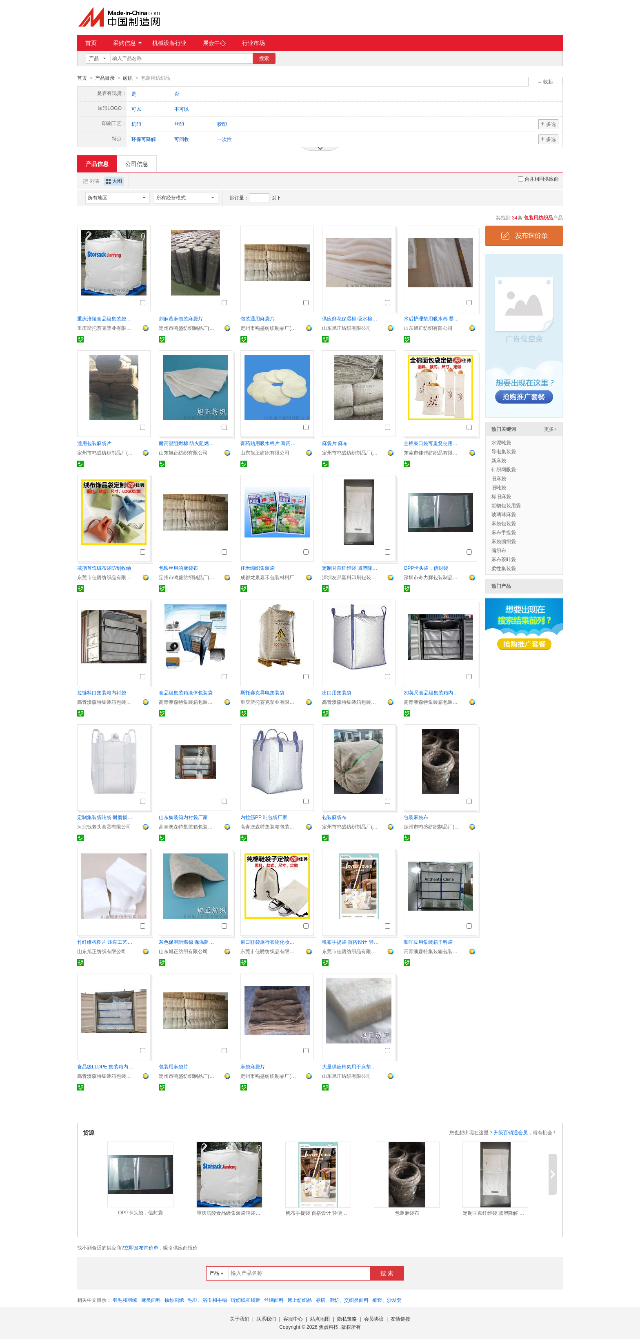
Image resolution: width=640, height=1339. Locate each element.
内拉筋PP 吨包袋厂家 (263, 817)
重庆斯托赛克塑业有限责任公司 (105, 328)
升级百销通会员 (510, 1132)
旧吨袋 (498, 487)
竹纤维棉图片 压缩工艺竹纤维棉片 (105, 942)
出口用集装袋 (336, 692)
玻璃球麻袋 (503, 514)
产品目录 (105, 78)
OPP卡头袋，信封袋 (426, 568)
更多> (550, 429)
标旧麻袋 (501, 496)
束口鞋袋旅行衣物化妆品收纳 (269, 942)
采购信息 (127, 43)
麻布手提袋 (503, 532)
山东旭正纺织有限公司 (346, 328)
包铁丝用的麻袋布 (178, 568)
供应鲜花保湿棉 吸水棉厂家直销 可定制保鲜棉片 (350, 318)
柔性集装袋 (503, 568)
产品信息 (97, 163)
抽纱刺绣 (174, 1300)
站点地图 (320, 1318)
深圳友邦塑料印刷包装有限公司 (350, 577)
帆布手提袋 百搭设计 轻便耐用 (350, 942)
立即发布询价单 (141, 1247)
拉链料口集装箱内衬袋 (101, 692)
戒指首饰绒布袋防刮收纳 (104, 568)
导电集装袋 (503, 451)
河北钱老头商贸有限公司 (104, 826)
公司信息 (136, 163)
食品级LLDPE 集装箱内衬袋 (105, 1066)
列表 (91, 181)
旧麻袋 (498, 478)
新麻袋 (498, 460)
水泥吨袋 (501, 442)
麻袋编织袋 (503, 541)
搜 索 (386, 1273)
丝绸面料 (274, 1300)
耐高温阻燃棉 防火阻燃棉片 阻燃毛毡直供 (187, 443)
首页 (91, 43)
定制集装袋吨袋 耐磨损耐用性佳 (105, 817)
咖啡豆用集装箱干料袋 (428, 942)
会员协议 (374, 1318)
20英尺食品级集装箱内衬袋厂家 (432, 692)
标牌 (321, 1300)
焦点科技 (328, 1327)
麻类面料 (151, 1300)
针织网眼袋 (503, 469)
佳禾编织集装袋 (257, 568)
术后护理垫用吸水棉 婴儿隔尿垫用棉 (432, 318)
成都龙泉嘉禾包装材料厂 (267, 577)
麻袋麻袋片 (252, 1066)
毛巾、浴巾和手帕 (207, 1300)
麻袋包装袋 (503, 523)
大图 (114, 181)
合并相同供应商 (538, 178)
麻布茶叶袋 (503, 559)
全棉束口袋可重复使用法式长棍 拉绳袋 (432, 443)
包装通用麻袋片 (257, 318)
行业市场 (253, 43)
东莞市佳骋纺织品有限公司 (432, 452)
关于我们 (239, 1318)
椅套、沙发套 (387, 1300)
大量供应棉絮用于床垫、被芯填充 (350, 1066)
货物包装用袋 (506, 505)
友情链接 (400, 1318)
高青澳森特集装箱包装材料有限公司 (105, 702)
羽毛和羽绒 (125, 1300)
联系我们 (266, 1318)
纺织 (128, 78)
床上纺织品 (299, 1300)
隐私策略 (347, 1318)
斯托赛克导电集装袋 (262, 692)
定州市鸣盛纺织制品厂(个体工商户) (187, 328)
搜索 (264, 58)
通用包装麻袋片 (94, 443)
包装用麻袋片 (173, 1066)
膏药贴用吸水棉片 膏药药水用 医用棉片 (269, 443)
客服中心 (293, 1318)
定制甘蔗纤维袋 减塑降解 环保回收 (350, 568)
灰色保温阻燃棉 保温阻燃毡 (187, 942)
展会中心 (214, 43)
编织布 (498, 550)
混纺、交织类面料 (349, 1300)
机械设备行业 (169, 43)
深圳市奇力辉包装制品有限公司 (432, 577)
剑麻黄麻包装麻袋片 (181, 318)
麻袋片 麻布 (335, 443)
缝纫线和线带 (245, 1300)
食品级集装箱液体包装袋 (186, 692)
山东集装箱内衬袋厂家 (183, 817)
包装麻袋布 (334, 817)
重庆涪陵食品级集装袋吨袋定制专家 (105, 318)
